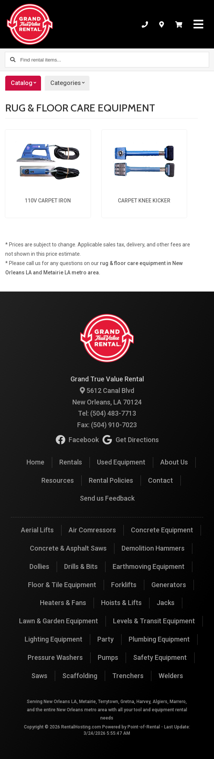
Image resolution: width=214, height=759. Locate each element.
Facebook (77, 439)
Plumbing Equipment (159, 639)
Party (105, 639)
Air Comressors (92, 530)
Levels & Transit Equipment (154, 621)
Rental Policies (111, 480)
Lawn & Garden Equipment (58, 621)
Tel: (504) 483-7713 (107, 413)
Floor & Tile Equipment (62, 585)
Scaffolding (79, 676)
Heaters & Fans (63, 603)
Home (35, 462)
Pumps (108, 657)
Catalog (26, 83)
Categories (69, 83)
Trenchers (128, 676)
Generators (168, 585)
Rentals (70, 462)
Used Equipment (121, 462)
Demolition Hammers (153, 548)
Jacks (165, 603)
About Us (174, 462)
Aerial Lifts (37, 530)
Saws (39, 676)
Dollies (39, 566)
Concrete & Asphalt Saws (68, 548)
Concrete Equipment (162, 530)
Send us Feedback (107, 498)
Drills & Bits (81, 566)
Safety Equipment (160, 657)
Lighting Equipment (53, 639)
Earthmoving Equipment (149, 566)
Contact (160, 480)
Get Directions (131, 439)
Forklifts (123, 585)
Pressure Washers (55, 657)
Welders (170, 676)
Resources (57, 480)
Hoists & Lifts (121, 603)
